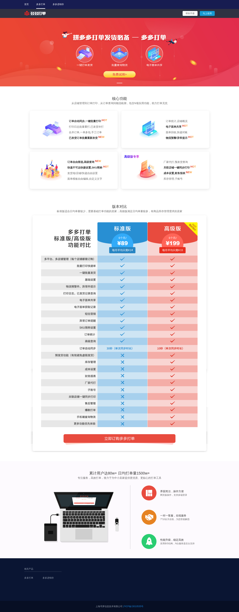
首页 (26, 4)
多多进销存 (58, 4)
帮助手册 (190, 13)
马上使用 (207, 13)
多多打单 (40, 4)
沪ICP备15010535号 (133, 606)
